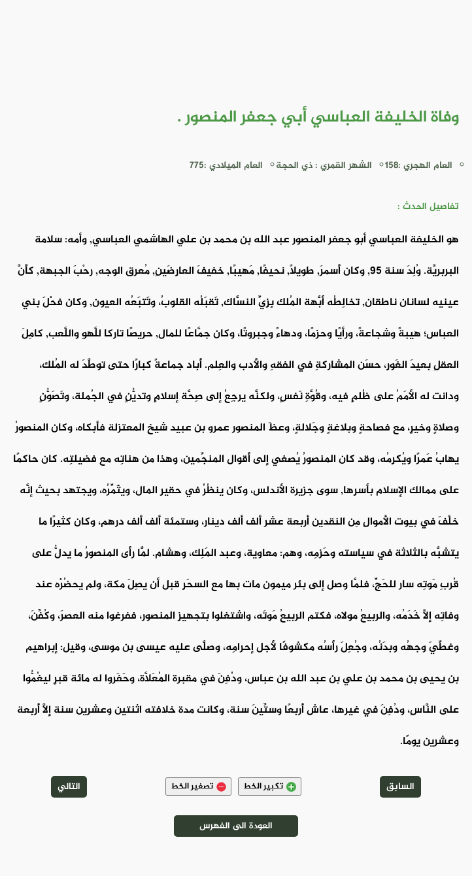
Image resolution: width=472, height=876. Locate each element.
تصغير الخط (198, 786)
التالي (69, 786)
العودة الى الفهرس (236, 826)
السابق (400, 786)
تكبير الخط (269, 786)
